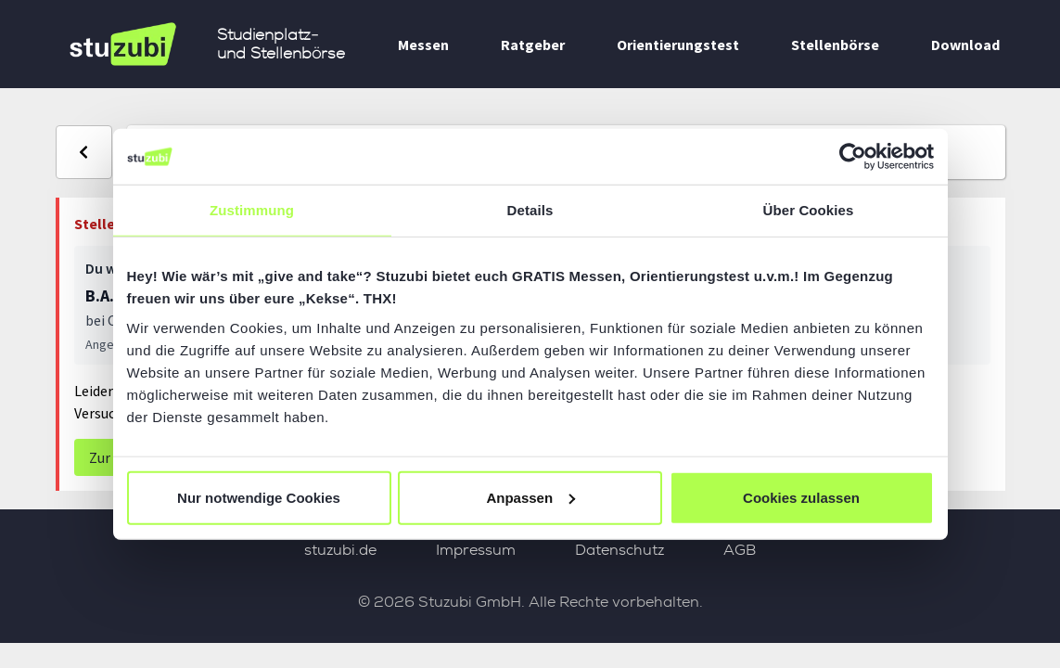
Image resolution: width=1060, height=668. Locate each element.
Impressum (476, 549)
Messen (423, 44)
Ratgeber (533, 44)
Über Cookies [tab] (808, 210)
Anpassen (530, 497)
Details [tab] (530, 210)
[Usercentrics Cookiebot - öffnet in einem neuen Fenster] (853, 157)
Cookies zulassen (801, 497)
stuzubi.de (340, 549)
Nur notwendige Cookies (258, 497)
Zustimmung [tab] (252, 210)
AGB (739, 549)
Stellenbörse (835, 44)
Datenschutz (619, 549)
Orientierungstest (678, 44)
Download (965, 44)
